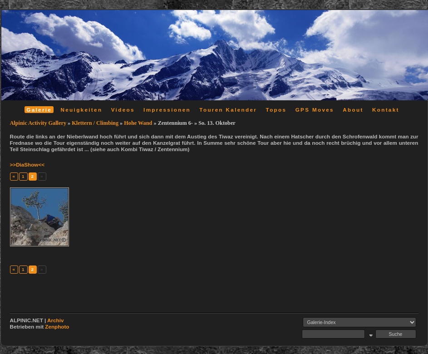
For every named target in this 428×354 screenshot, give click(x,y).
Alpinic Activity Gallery (38, 123)
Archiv (55, 320)
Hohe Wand (138, 123)
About (353, 110)
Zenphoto (57, 326)
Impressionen (167, 110)
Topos (276, 110)
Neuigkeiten (82, 110)
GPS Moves (314, 110)
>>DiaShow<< (27, 164)
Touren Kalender (228, 110)
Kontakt (385, 110)
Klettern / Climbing (95, 123)
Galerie (39, 110)
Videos (123, 110)
